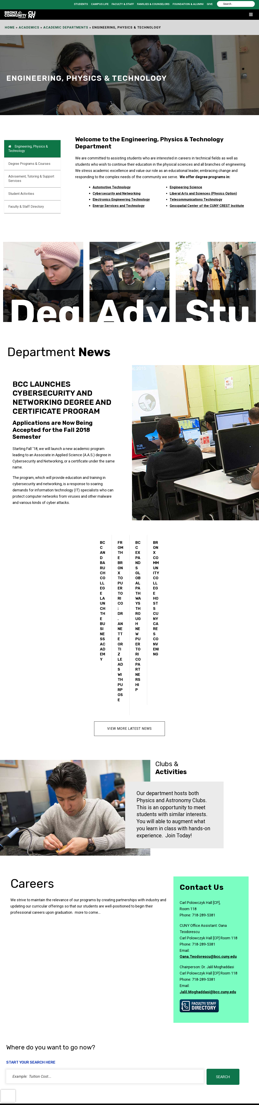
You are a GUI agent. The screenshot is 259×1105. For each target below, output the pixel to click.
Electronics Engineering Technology (121, 199)
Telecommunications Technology (196, 199)
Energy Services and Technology (118, 206)
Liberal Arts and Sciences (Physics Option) (203, 193)
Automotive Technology (112, 187)
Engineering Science (186, 187)
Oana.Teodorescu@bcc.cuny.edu (208, 928)
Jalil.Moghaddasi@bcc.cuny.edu (208, 964)
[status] (105, 1048)
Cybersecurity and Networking (117, 193)
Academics (29, 27)
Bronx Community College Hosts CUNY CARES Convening (156, 598)
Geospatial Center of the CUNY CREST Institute (207, 206)
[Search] (236, 4)
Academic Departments (65, 27)
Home (10, 27)
